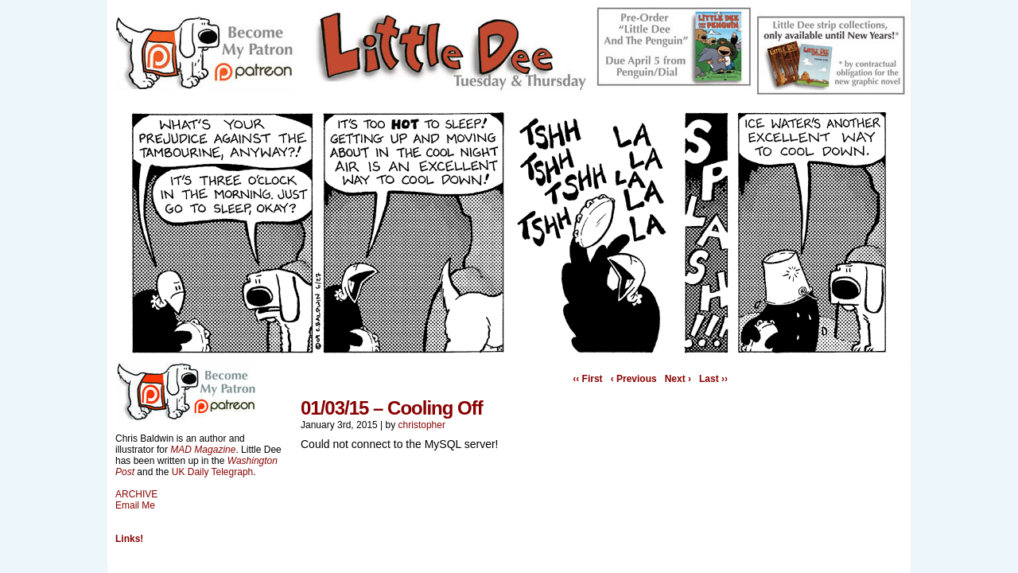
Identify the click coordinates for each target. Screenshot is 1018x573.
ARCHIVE (136, 494)
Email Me (135, 505)
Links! (129, 538)
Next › (678, 378)
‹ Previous (634, 378)
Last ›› (713, 378)
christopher (421, 425)
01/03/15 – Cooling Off (392, 408)
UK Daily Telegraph (213, 471)
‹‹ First (587, 378)
